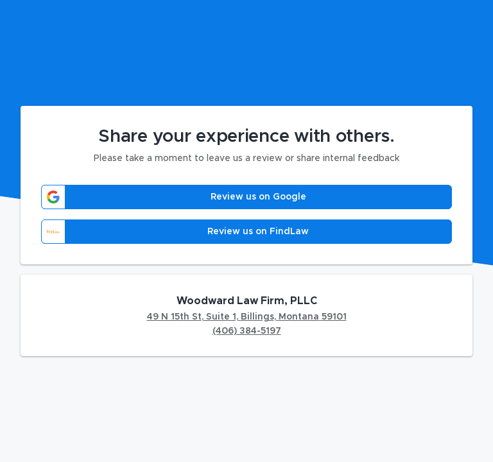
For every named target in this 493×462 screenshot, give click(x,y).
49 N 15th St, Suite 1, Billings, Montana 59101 (247, 316)
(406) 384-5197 (246, 331)
